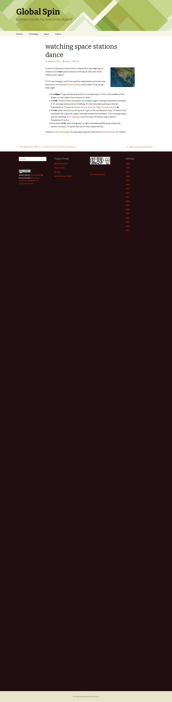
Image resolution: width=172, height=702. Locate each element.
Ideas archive (59, 168)
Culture (58, 34)
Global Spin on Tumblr (63, 176)
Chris (77, 61)
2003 (127, 230)
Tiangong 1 (75, 116)
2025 (127, 163)
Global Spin (23, 175)
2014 (127, 184)
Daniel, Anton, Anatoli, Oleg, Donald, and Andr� (96, 107)
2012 (127, 193)
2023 (127, 172)
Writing (57, 172)
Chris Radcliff (36, 175)
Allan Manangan (62, 131)
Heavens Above (73, 84)
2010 (127, 201)
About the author (61, 163)
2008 (127, 209)
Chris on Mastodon (97, 174)
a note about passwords (141, 146)
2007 (127, 213)
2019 (127, 176)
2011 (127, 197)
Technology (33, 34)
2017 (127, 180)
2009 (127, 205)
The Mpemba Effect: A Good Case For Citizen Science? (45, 146)
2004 (127, 226)
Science (19, 34)
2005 (127, 222)
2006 (127, 218)
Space (46, 34)
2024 (127, 168)
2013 (127, 188)
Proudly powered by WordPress (86, 696)
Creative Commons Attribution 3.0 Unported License (29, 181)
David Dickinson (108, 131)
